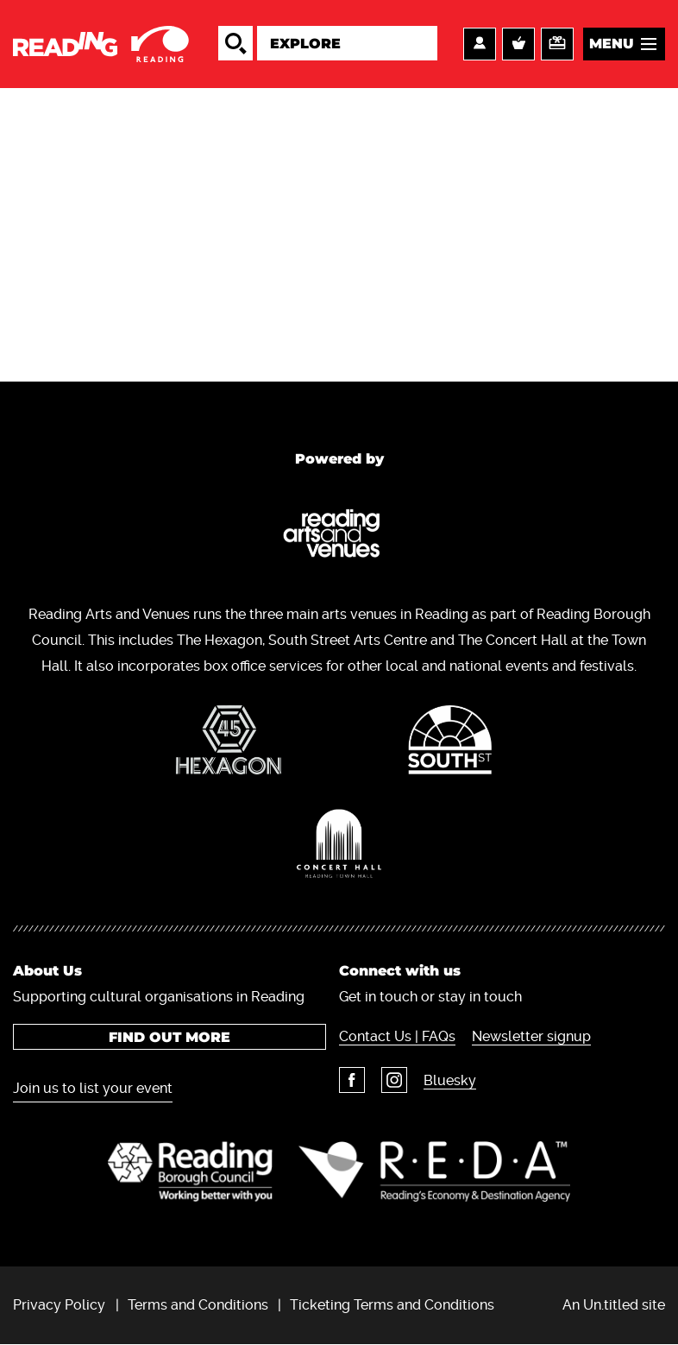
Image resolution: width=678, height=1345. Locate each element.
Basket (518, 44)
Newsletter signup (531, 1036)
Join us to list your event (93, 1088)
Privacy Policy (59, 1305)
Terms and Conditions (198, 1305)
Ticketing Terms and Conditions (392, 1305)
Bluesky (450, 1080)
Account (479, 44)
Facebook (352, 1080)
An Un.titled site (613, 1305)
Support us (557, 44)
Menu (611, 43)
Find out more (169, 1037)
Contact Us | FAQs (397, 1036)
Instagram (394, 1080)
